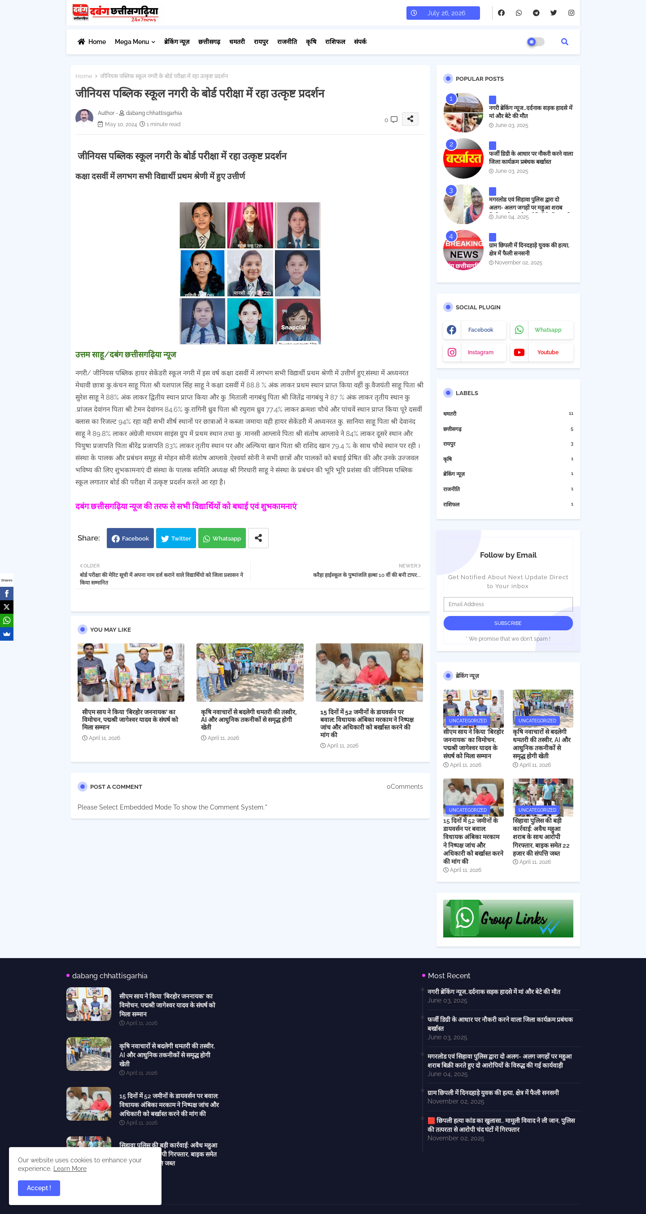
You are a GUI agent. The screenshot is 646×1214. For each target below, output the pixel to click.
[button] (565, 42)
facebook (480, 330)
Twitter (181, 538)
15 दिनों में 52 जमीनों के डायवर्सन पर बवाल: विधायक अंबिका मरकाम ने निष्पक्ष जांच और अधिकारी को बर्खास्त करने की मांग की (367, 723)
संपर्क (360, 41)
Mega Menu (132, 41)
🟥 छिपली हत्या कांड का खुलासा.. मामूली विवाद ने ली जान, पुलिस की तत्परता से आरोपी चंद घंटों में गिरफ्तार (501, 1125)
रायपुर (261, 41)
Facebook (135, 538)
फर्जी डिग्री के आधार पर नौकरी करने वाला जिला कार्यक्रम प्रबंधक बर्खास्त (531, 157)
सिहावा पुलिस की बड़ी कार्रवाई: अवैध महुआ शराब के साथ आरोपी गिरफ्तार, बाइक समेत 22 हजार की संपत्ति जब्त (541, 837)
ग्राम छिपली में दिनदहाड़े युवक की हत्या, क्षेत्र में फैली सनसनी (529, 249)
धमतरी (237, 41)
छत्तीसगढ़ (209, 41)
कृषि (311, 41)
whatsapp (548, 330)
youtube (548, 352)
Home (97, 41)
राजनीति (287, 41)
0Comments (405, 786)
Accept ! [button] (39, 1188)
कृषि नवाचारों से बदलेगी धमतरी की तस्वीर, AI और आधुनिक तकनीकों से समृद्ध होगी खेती (249, 719)
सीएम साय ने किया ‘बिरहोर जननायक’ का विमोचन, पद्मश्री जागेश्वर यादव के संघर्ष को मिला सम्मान (130, 719)
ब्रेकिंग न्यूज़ (176, 41)
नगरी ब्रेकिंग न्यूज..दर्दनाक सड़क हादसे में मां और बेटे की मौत (530, 112)
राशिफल (335, 41)
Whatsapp (227, 538)
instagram (480, 352)
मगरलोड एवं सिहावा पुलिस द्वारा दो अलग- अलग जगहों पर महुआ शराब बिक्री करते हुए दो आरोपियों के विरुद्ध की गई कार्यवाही (530, 212)
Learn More (70, 1168)
